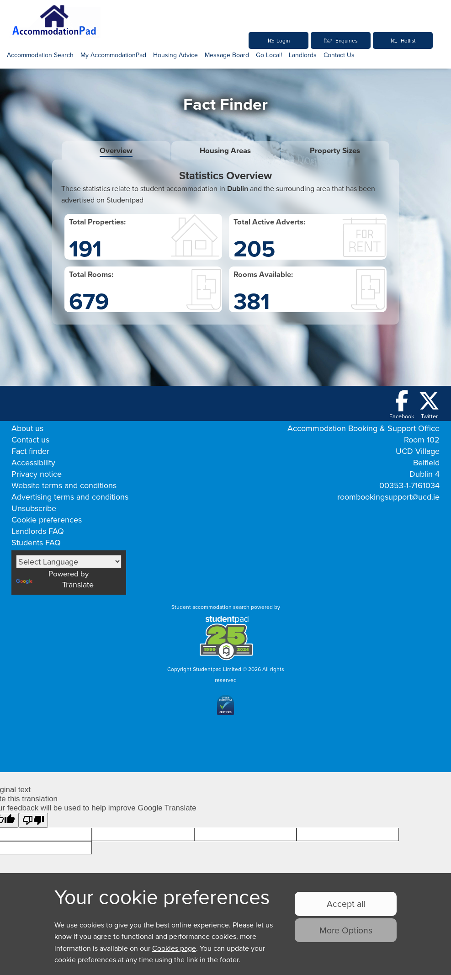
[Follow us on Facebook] (401, 405)
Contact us (30, 439)
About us (27, 428)
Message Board (227, 54)
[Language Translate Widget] (69, 561)
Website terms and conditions (64, 485)
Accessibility (33, 462)
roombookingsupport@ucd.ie (388, 496)
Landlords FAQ (37, 531)
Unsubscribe (33, 508)
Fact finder (30, 451)
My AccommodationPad (113, 54)
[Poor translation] (33, 823)
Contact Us (339, 54)
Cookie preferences (46, 519)
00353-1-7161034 (409, 485)
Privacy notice (36, 474)
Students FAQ (36, 542)
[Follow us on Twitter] (429, 405)
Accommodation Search (40, 54)
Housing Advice (175, 54)
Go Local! (269, 54)
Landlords (303, 54)
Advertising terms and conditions (69, 496)
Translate (55, 585)
